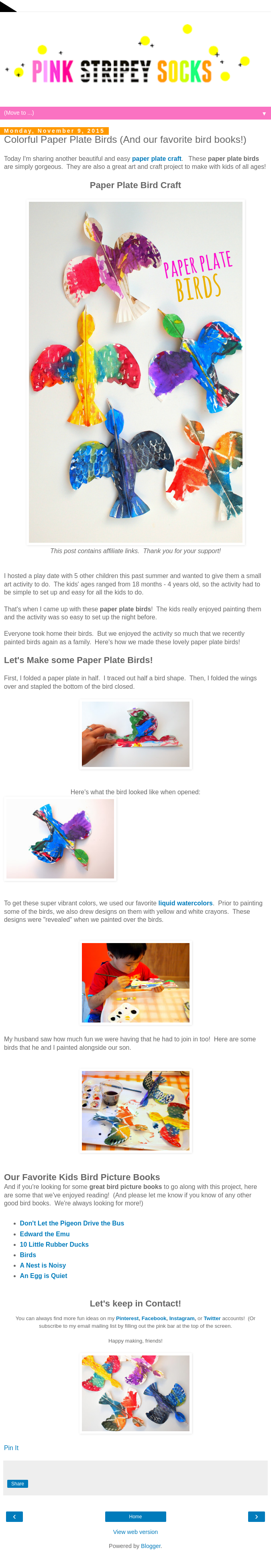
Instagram (182, 1318)
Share (17, 1484)
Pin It (11, 1447)
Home (135, 1517)
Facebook (154, 1318)
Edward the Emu (45, 1234)
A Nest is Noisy (43, 1265)
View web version (135, 1532)
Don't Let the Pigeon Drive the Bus (72, 1223)
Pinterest (127, 1318)
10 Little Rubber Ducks (54, 1244)
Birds (28, 1255)
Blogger (151, 1546)
